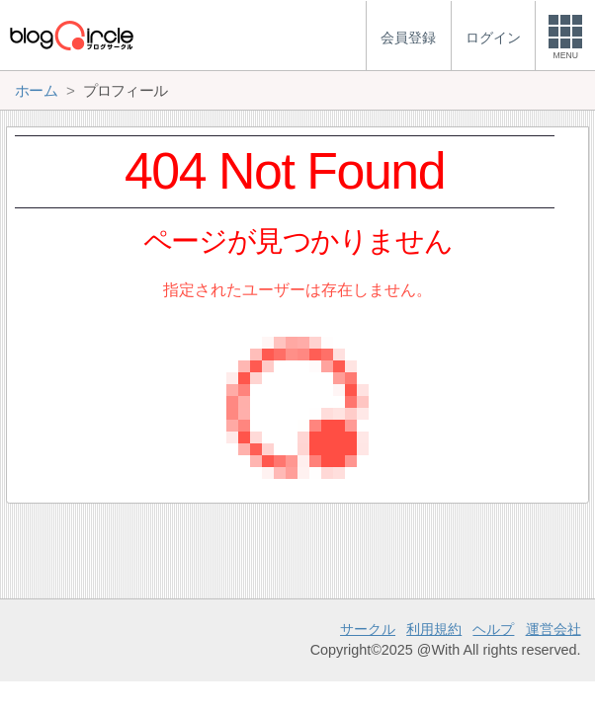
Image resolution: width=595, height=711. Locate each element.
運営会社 (553, 629)
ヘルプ (493, 629)
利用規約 (434, 629)
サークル (367, 629)
